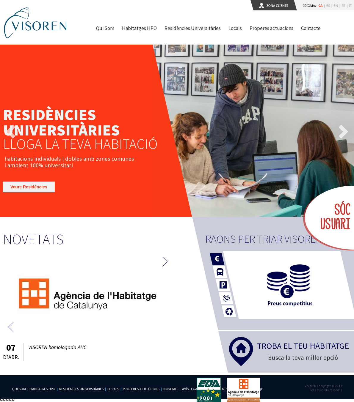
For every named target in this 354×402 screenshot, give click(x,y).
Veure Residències (28, 187)
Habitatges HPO (139, 28)
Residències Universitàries (193, 28)
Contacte (311, 28)
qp (261, 389)
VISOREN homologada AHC (57, 347)
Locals (235, 28)
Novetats (170, 389)
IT (350, 6)
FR (343, 6)
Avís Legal (190, 389)
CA (320, 6)
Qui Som (105, 28)
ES (328, 6)
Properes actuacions (271, 28)
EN (336, 6)
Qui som (19, 389)
